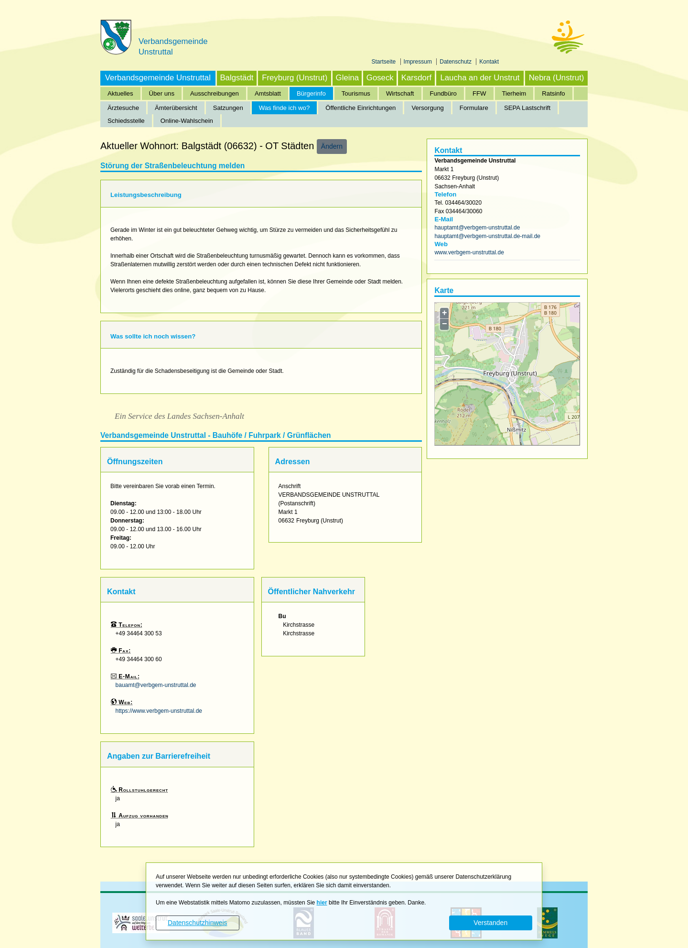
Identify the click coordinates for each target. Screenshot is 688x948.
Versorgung (427, 107)
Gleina (347, 77)
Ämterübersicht (176, 107)
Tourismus (356, 93)
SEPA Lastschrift (527, 107)
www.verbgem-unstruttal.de (469, 252)
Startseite (385, 61)
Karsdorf (416, 77)
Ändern (332, 146)
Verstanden (490, 922)
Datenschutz (456, 61)
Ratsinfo (553, 93)
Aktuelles (120, 93)
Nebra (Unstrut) (556, 77)
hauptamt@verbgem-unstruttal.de (477, 227)
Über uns (162, 93)
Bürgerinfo (311, 93)
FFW (479, 93)
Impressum (419, 61)
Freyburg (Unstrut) (294, 77)
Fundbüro (443, 93)
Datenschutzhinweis (197, 922)
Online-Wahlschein (187, 120)
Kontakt (489, 61)
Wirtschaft (400, 93)
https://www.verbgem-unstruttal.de (159, 711)
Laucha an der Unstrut (479, 77)
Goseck (380, 77)
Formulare (474, 107)
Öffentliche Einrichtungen (360, 107)
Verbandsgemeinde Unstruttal (158, 77)
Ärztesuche (123, 107)
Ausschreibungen (214, 93)
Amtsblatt (268, 93)
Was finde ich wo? (284, 107)
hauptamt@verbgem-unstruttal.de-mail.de (487, 236)
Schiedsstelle (126, 120)
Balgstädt (236, 77)
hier (322, 902)
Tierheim (514, 93)
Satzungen (228, 107)
